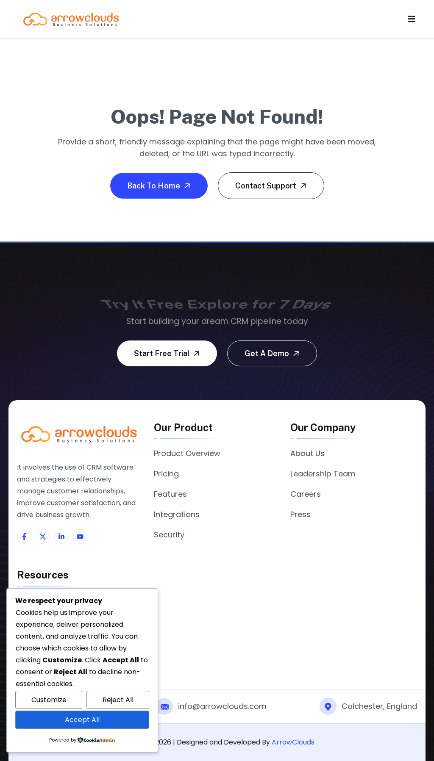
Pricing (166, 473)
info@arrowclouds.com (222, 706)
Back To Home (159, 185)
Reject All (118, 700)
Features (170, 494)
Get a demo (273, 353)
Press (300, 514)
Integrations (177, 514)
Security (169, 534)
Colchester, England (379, 706)
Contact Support (272, 185)
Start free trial (168, 353)
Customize (49, 700)
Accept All (82, 720)
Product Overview (187, 453)
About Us (307, 453)
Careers (305, 494)
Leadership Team (323, 473)
